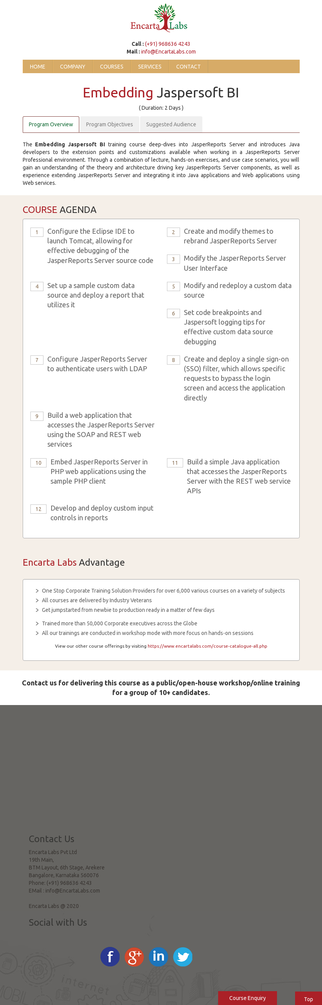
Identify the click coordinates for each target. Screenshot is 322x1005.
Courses (111, 67)
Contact (188, 67)
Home (37, 67)
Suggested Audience (171, 124)
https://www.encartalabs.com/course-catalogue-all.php (207, 645)
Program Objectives (109, 124)
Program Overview (51, 124)
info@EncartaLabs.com (168, 52)
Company (72, 67)
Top (308, 999)
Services (150, 67)
